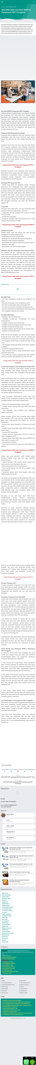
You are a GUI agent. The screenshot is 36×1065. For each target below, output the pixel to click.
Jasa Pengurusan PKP (6, 799)
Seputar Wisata (24, 1028)
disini (9, 995)
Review (22, 1026)
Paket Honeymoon (24, 1024)
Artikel (3, 1020)
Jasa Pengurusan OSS (7, 1022)
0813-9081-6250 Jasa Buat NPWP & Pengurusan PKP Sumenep (18, 818)
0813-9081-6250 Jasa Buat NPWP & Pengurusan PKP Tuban (18, 811)
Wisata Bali (4, 1031)
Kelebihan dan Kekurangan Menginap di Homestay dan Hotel (19, 917)
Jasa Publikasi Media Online (8, 1024)
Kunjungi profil (9, 852)
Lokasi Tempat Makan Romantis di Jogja (19, 908)
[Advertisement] (18, 56)
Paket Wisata (5, 1026)
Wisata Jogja (5, 1033)
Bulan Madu (23, 1020)
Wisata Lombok (24, 1033)
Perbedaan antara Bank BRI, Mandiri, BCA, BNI (21, 900)
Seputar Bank (5, 1028)
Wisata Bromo (23, 1031)
